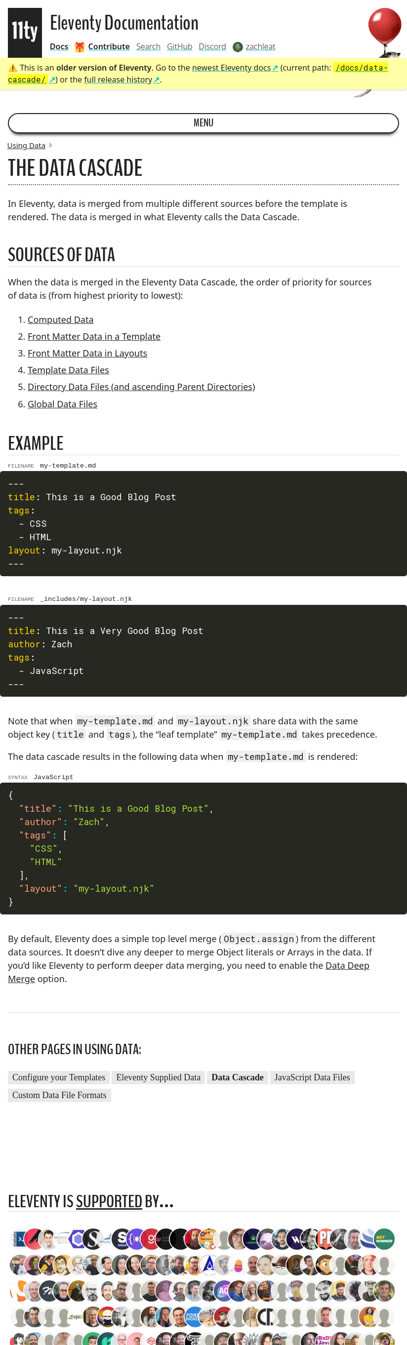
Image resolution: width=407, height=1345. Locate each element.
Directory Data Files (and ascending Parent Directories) (141, 387)
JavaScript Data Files (312, 1082)
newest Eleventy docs (231, 67)
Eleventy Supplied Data (158, 1082)
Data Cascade (237, 1082)
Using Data (26, 145)
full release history (118, 79)
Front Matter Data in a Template (94, 336)
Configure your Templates (58, 1082)
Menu (203, 123)
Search (148, 46)
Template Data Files (68, 370)
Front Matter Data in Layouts (87, 353)
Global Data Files (62, 404)
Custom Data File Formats (59, 1100)
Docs (59, 46)
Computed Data (61, 319)
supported (109, 1206)
